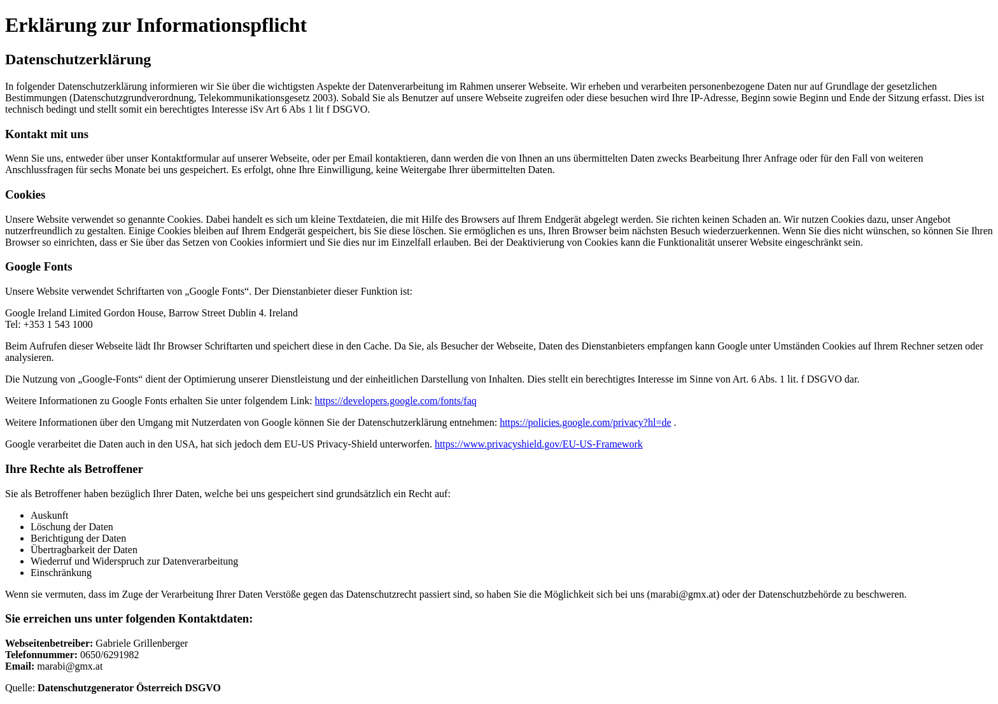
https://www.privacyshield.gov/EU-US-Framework (539, 444)
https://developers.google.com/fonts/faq (396, 400)
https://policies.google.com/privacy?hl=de (585, 422)
